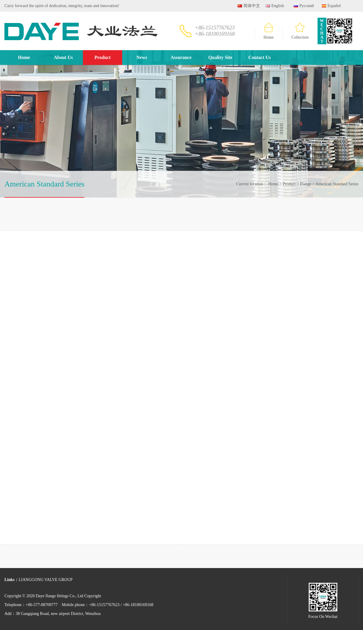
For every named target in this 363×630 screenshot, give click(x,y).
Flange (304, 184)
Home (269, 31)
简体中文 (249, 6)
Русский (304, 6)
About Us (63, 57)
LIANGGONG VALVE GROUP (46, 579)
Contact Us (259, 57)
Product (102, 57)
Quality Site (220, 57)
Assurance (181, 57)
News (141, 57)
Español (331, 6)
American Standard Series (335, 184)
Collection (299, 31)
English (275, 6)
